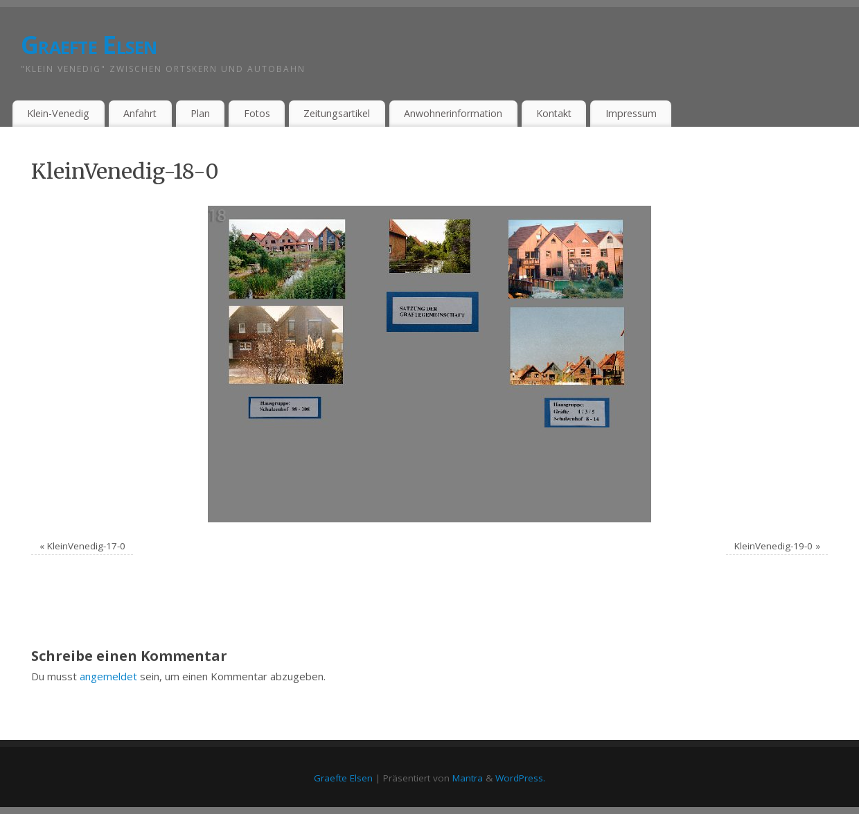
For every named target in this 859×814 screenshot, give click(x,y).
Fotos (257, 113)
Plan (200, 113)
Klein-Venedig (58, 113)
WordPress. (520, 778)
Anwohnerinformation (453, 113)
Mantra (467, 778)
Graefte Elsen (89, 45)
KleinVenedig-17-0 (86, 546)
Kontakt (554, 113)
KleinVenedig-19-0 (773, 546)
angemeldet (108, 676)
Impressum (631, 113)
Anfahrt (140, 113)
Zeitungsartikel (336, 113)
